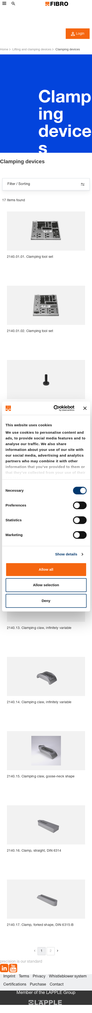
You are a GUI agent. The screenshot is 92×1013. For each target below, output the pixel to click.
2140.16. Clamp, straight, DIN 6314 (34, 851)
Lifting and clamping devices (31, 49)
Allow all (46, 569)
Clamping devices (67, 49)
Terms (24, 977)
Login (77, 34)
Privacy (39, 977)
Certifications (14, 985)
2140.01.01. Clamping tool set (30, 257)
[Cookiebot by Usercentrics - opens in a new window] (55, 408)
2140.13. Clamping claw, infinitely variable (39, 628)
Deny (46, 601)
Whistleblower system (68, 977)
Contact (57, 985)
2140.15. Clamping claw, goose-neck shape (41, 776)
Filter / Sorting (46, 184)
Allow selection (46, 585)
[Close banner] (85, 408)
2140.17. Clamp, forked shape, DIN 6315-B (40, 925)
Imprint (9, 977)
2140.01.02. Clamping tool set (30, 331)
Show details (66, 554)
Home (4, 49)
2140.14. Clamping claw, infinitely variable (39, 702)
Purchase (38, 985)
